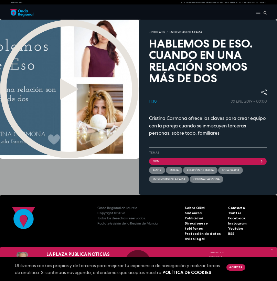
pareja (174, 170)
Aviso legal (195, 239)
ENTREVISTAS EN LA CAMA (186, 32)
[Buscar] (264, 12)
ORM (208, 161)
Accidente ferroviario (193, 2)
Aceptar (235, 267)
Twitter (234, 213)
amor (157, 170)
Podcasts (158, 32)
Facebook (237, 218)
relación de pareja (200, 170)
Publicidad (194, 218)
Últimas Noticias (214, 2)
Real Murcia (231, 2)
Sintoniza (193, 213)
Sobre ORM (195, 208)
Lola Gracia (230, 170)
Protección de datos (203, 233)
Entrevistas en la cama (169, 179)
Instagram (237, 223)
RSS (231, 233)
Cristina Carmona (206, 179)
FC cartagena (247, 2)
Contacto (236, 208)
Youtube (235, 228)
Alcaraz (261, 2)
